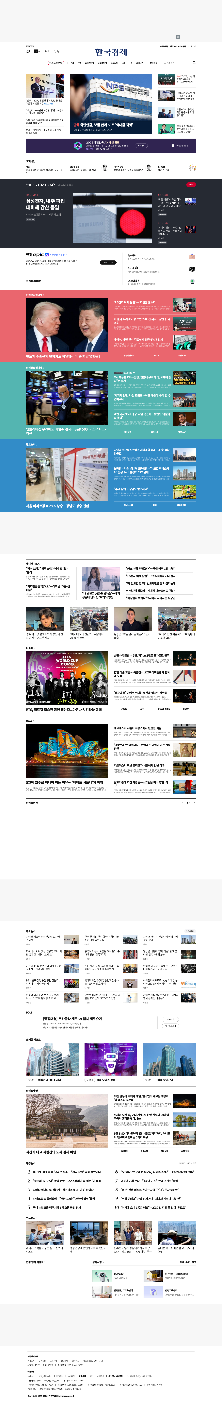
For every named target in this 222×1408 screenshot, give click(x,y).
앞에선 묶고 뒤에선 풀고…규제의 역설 (176, 1250)
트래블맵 (124, 1151)
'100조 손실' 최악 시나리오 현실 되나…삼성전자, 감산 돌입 (186, 95)
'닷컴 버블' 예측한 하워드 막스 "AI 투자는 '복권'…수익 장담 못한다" (170, 203)
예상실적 (127, 431)
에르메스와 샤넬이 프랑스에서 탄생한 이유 (137, 728)
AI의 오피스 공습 (100, 1080)
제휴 (40, 1376)
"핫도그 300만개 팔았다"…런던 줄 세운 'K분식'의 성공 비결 (44, 102)
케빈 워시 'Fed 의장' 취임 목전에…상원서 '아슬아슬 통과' (142, 416)
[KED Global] (56, 51)
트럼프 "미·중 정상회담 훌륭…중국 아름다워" (185, 112)
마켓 (182, 355)
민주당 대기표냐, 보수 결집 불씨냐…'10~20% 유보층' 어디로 (42, 996)
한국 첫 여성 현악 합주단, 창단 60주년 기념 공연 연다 (102, 938)
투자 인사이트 (163, 195)
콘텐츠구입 (47, 1376)
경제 (72, 62)
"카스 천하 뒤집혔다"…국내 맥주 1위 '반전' (150, 569)
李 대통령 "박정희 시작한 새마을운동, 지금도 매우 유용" (186, 128)
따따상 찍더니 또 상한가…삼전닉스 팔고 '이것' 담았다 (63, 1190)
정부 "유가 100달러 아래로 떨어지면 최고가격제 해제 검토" (45, 121)
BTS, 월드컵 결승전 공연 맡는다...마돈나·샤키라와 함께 (64, 709)
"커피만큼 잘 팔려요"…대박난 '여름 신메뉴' (48, 588)
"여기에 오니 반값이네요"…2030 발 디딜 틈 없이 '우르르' (153, 1208)
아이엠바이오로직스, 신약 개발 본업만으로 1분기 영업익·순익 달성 (160, 982)
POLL (29, 1012)
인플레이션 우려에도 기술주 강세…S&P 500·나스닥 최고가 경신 (66, 431)
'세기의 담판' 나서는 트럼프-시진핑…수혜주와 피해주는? (170, 231)
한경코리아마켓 (34, 295)
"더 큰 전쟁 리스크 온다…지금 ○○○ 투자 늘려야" (150, 1190)
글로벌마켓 (102, 62)
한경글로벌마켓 (34, 367)
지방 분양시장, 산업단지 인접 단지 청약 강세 (160, 938)
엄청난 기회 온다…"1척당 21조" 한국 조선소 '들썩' (149, 1181)
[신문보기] (28, 51)
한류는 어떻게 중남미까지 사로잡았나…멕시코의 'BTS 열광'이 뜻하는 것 (133, 1251)
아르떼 (29, 648)
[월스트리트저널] (47, 51)
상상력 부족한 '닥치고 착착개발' (128, 170)
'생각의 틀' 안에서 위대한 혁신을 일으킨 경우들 (140, 693)
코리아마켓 (89, 62)
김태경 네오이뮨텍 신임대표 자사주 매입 (43, 938)
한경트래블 (32, 1090)
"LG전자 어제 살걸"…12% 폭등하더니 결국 (150, 576)
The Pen (31, 1218)
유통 (130, 62)
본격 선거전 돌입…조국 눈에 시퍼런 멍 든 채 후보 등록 (45, 131)
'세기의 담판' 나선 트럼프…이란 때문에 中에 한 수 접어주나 (142, 397)
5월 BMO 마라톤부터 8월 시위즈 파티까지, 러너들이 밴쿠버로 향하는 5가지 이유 (142, 1135)
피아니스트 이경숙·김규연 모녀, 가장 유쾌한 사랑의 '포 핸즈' (44, 952)
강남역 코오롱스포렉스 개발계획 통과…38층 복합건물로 (141, 451)
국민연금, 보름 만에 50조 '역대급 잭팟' (103, 124)
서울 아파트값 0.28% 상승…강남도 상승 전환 (57, 506)
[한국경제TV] (37, 51)
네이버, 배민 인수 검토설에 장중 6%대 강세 (138, 339)
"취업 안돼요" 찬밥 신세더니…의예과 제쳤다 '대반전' (151, 1199)
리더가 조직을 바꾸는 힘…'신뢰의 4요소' (44, 1250)
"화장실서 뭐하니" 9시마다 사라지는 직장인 (150, 598)
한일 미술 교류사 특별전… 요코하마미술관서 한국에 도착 (142, 674)
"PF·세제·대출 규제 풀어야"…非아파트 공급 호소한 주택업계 (102, 967)
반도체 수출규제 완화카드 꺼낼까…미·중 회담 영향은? (63, 356)
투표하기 (170, 1019)
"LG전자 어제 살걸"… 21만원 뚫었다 (134, 302)
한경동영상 (32, 803)
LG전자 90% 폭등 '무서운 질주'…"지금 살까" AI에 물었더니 (67, 1172)
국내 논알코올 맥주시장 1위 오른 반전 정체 (57, 1208)
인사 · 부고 (185, 1262)
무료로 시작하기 (108, 262)
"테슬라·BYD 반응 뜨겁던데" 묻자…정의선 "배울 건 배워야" (45, 112)
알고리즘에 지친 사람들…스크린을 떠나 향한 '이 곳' (141, 784)
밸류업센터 (181, 505)
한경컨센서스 (129, 355)
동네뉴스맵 (128, 505)
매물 (155, 505)
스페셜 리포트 (33, 1039)
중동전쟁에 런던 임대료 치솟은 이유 (88, 1250)
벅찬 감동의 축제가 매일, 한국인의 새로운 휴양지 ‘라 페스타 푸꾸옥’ (141, 1098)
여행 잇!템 (185, 1151)
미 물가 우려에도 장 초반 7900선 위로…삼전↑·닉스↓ (142, 321)
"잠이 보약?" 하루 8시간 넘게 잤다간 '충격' (46, 570)
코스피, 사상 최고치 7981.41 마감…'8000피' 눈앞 (186, 79)
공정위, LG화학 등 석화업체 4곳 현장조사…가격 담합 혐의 (43, 967)
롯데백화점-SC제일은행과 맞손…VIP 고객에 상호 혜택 (102, 982)
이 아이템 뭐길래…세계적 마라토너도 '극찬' (150, 591)
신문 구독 (164, 46)
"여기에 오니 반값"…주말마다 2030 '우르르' (86, 636)
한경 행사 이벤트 (34, 1262)
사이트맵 (71, 1376)
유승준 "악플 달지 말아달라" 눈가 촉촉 (132, 636)
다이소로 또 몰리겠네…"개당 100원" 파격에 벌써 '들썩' (64, 1199)
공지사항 (97, 1262)
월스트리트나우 (124, 372)
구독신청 (42, 1360)
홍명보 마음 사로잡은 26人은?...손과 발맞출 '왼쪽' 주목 (102, 952)
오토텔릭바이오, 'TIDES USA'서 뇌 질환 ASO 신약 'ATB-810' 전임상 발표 (102, 998)
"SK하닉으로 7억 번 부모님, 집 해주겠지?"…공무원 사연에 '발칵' (157, 1172)
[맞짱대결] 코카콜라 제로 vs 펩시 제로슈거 (72, 1018)
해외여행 (164, 1151)
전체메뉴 (170, 62)
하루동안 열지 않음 (182, 145)
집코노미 (114, 62)
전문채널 (153, 62)
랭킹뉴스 (30, 1163)
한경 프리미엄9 (55, 62)
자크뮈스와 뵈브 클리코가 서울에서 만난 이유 (139, 765)
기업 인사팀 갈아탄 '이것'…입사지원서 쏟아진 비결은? (160, 996)
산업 (79, 62)
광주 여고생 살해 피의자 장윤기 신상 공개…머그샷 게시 (44, 636)
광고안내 (64, 1360)
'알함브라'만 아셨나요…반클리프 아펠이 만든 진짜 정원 (142, 747)
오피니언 (139, 62)
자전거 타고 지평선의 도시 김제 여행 (51, 1152)
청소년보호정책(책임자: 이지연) (139, 1376)
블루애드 (75, 1360)
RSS (91, 1376)
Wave (29, 721)
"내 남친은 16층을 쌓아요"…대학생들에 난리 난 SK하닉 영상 (101, 595)
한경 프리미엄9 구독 (178, 46)
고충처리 (53, 1360)
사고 (194, 1262)
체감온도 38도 (164, 170)
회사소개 (31, 1360)
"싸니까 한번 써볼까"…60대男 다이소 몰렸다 (176, 636)
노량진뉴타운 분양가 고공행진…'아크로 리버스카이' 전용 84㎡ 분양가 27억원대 (141, 470)
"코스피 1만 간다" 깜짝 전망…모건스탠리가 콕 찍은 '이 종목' (67, 1181)
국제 (123, 62)
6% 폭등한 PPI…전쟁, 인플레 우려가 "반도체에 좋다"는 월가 (142, 379)
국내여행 (144, 1151)
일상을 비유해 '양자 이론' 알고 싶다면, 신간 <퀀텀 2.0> (160, 952)
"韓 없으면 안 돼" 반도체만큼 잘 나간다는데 (150, 583)
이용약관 (100, 1376)
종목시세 (154, 431)
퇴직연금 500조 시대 (43, 1080)
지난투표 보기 (170, 1025)
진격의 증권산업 (158, 1080)
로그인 (193, 46)
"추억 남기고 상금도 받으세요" (131, 489)
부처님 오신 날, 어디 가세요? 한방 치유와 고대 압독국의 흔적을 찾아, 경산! (141, 1117)
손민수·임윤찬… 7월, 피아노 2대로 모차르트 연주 (141, 655)
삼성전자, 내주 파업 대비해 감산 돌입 (45, 204)
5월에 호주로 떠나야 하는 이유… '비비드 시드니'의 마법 (64, 782)
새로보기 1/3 (190, 931)
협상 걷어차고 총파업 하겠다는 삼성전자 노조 (44, 171)
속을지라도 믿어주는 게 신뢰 (83, 170)
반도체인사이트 (32, 195)
